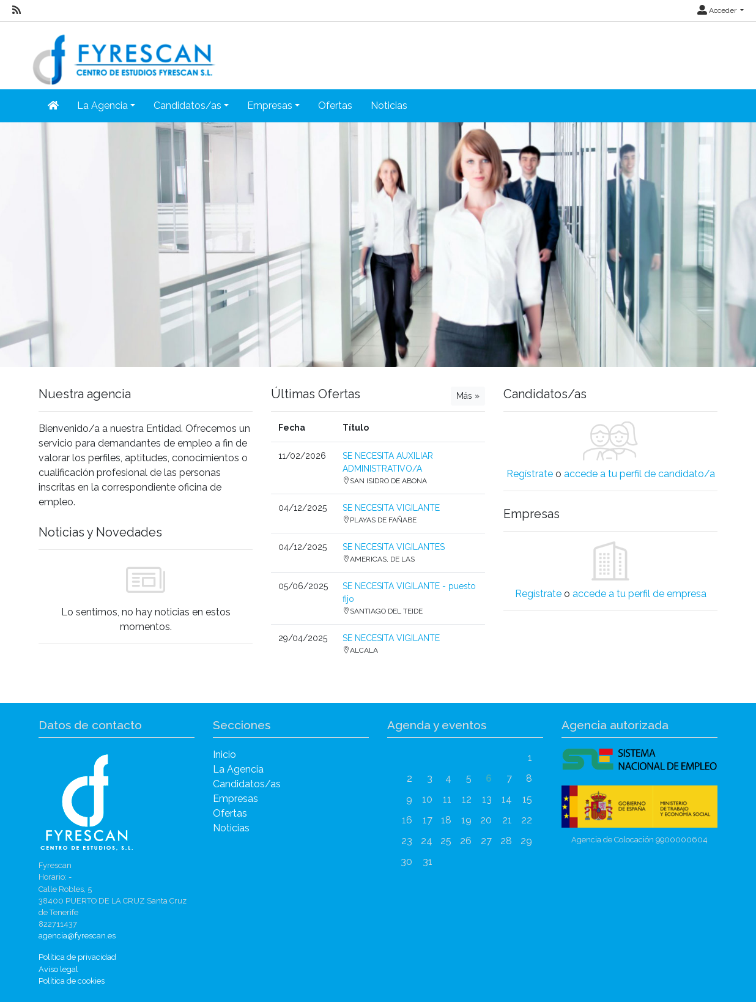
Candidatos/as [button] (187, 105)
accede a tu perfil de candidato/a (639, 474)
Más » (468, 396)
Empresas (235, 798)
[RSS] (16, 10)
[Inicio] (53, 105)
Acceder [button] (717, 10)
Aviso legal (58, 969)
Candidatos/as (247, 784)
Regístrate (529, 474)
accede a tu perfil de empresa (639, 593)
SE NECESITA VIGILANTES (394, 547)
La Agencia (238, 769)
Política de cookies (72, 980)
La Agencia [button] (102, 105)
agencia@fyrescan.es (77, 935)
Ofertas (335, 105)
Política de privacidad (77, 957)
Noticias (389, 105)
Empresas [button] (269, 105)
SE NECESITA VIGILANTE (391, 508)
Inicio (224, 754)
